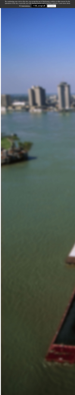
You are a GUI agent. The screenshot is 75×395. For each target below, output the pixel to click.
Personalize (51, 6)
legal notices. (25, 6)
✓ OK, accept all (39, 6)
